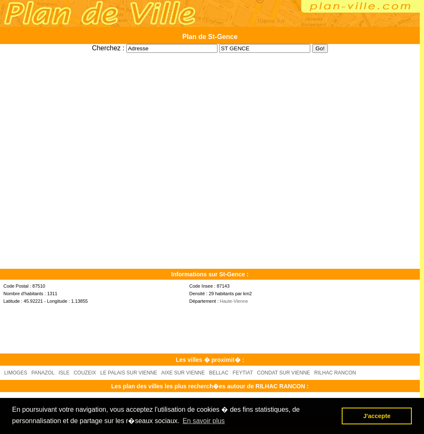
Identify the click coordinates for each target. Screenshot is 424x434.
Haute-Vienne (234, 301)
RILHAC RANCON (335, 373)
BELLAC (218, 373)
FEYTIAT (243, 373)
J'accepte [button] (376, 416)
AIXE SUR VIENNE (183, 373)
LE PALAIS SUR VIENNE (128, 373)
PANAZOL (43, 373)
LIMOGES (15, 373)
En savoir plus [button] (204, 420)
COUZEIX (84, 373)
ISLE (63, 373)
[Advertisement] (210, 56)
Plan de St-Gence (210, 36)
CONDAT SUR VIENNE (283, 373)
